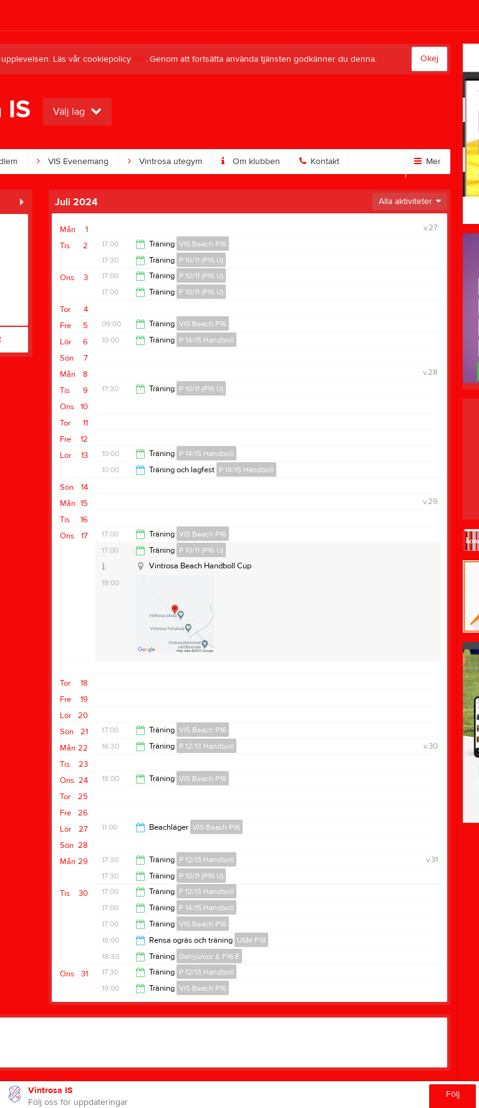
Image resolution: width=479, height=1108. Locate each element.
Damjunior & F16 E (209, 956)
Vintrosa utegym (165, 161)
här (139, 59)
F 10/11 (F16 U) (201, 292)
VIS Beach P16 (202, 244)
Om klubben (250, 161)
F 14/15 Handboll (206, 908)
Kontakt (319, 161)
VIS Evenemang (73, 161)
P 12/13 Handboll (206, 746)
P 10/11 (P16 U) (201, 260)
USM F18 (251, 940)
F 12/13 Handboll (206, 892)
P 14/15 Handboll (206, 340)
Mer (427, 161)
